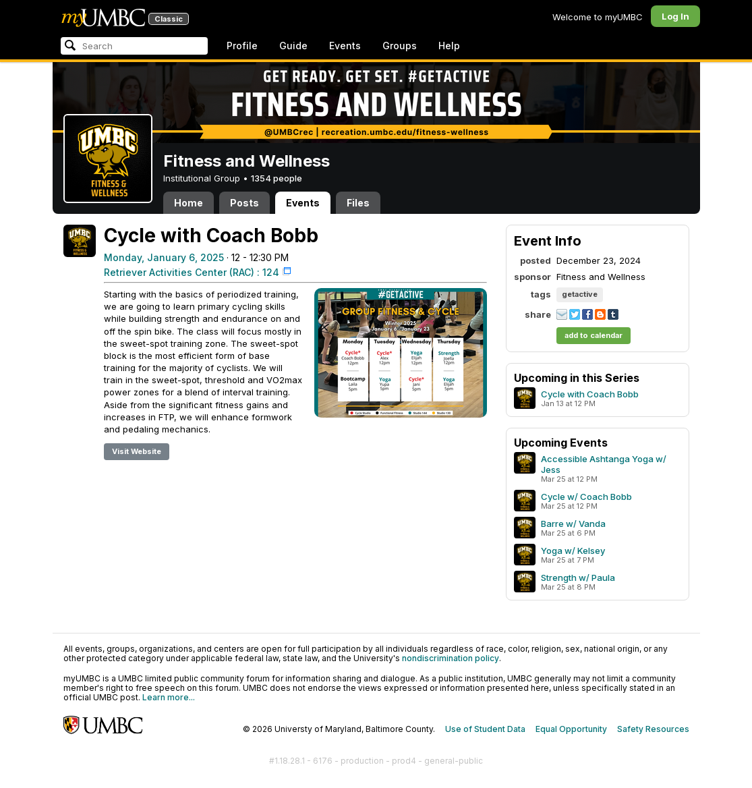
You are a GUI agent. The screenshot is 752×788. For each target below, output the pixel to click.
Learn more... (168, 697)
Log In (675, 16)
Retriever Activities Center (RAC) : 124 (191, 272)
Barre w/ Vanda (573, 523)
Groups (399, 45)
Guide (293, 45)
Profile (242, 45)
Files (358, 202)
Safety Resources (653, 729)
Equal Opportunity (571, 729)
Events (345, 45)
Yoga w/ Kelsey (573, 550)
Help (449, 45)
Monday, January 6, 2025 (164, 257)
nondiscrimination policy (450, 658)
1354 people (276, 178)
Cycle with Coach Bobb (590, 394)
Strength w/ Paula (578, 577)
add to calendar (594, 335)
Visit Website (136, 451)
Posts (244, 202)
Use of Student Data (485, 729)
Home (188, 202)
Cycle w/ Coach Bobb (586, 496)
